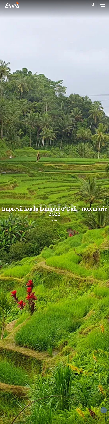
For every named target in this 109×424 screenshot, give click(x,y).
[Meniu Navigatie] (102, 4)
